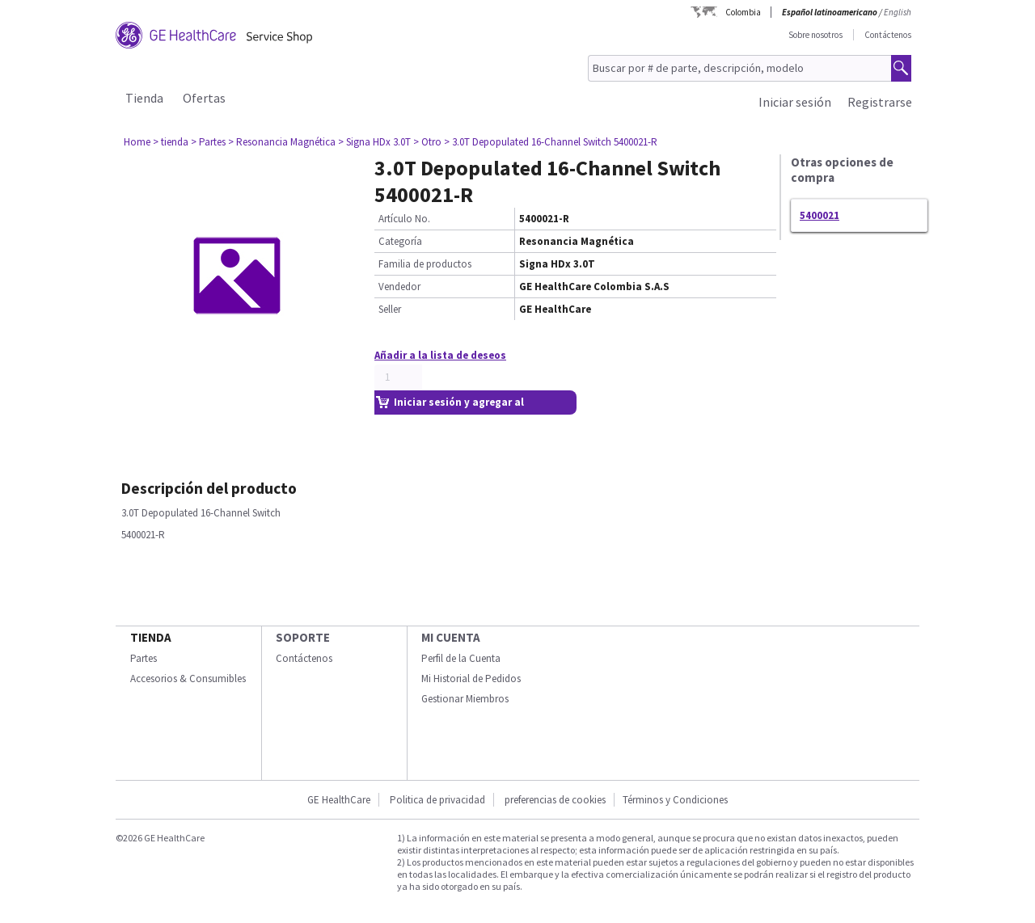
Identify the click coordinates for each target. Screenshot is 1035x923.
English (897, 12)
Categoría (400, 241)
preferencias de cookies (555, 800)
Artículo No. (404, 218)
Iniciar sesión (794, 102)
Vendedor (399, 286)
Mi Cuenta (450, 637)
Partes (143, 658)
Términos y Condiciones (675, 800)
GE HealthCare (338, 800)
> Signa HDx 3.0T (374, 142)
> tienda (170, 142)
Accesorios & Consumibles (188, 678)
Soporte (303, 637)
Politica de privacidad (437, 800)
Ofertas (204, 98)
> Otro (427, 142)
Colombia (743, 12)
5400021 (819, 215)
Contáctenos (887, 34)
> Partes (208, 142)
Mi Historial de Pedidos (471, 678)
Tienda (144, 98)
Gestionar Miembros (465, 699)
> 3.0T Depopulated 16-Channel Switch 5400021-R (550, 142)
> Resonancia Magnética (282, 142)
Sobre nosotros (815, 34)
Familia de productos (424, 264)
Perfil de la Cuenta (461, 658)
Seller (389, 309)
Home (137, 142)
